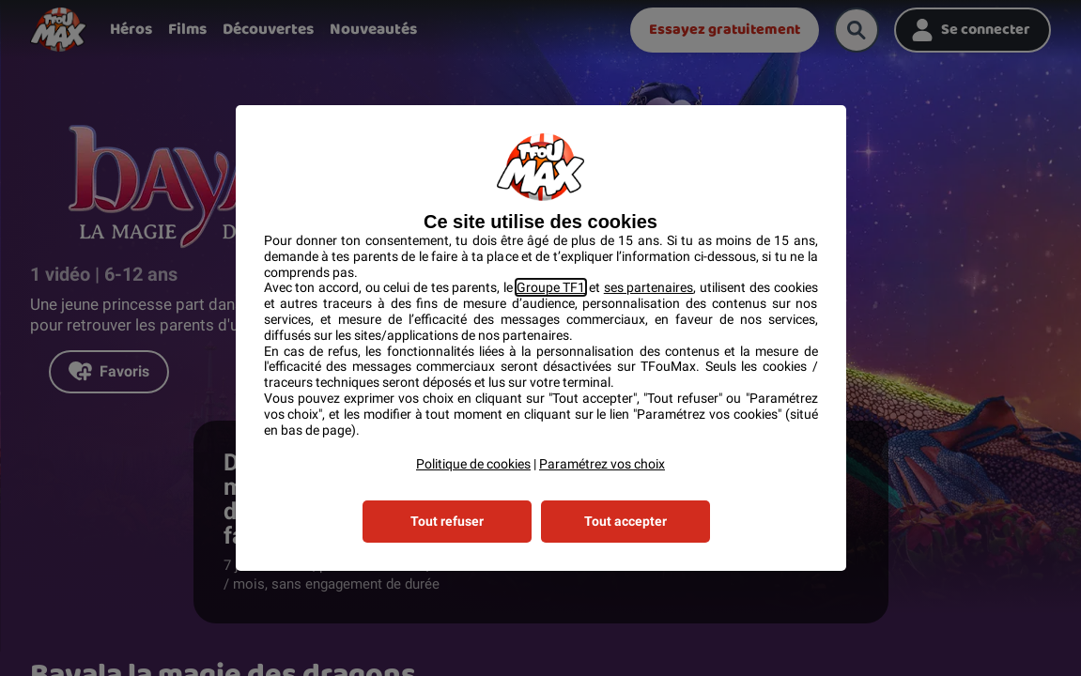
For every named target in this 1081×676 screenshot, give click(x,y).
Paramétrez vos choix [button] (602, 463)
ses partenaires (649, 287)
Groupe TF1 (551, 287)
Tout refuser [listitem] (447, 521)
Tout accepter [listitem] (625, 521)
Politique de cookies (473, 463)
